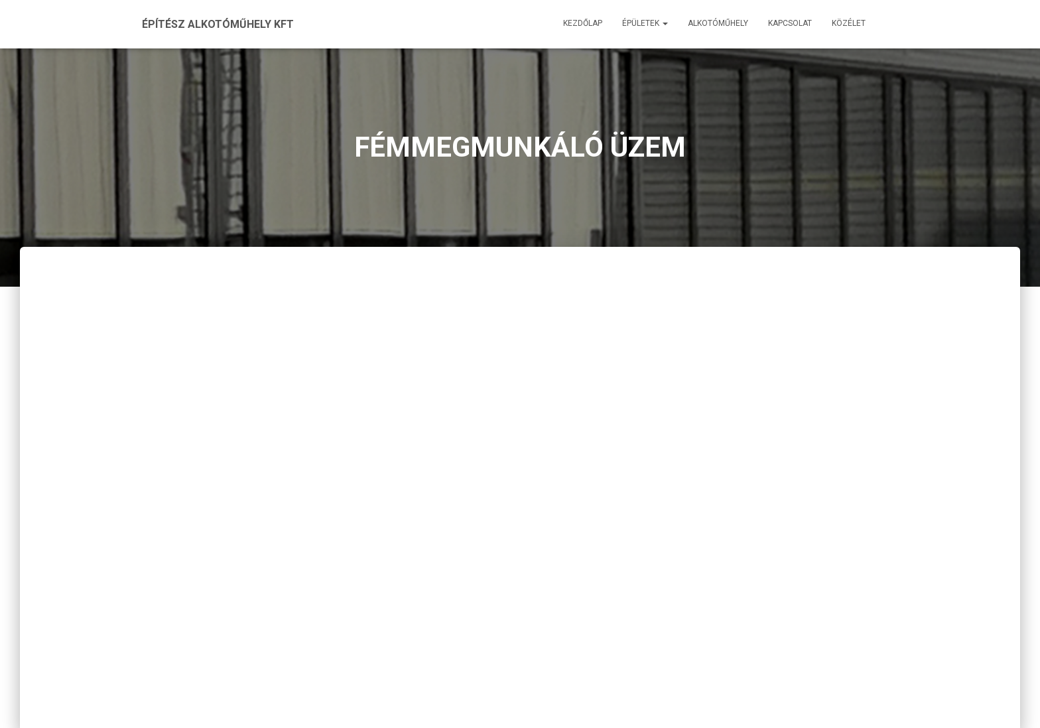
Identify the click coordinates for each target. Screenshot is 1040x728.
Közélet (849, 23)
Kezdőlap (582, 23)
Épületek (645, 23)
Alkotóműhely (718, 23)
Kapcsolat (790, 23)
